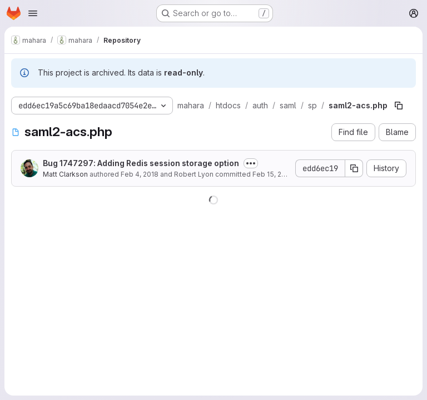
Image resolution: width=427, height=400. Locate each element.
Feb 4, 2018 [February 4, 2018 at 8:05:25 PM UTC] (139, 174)
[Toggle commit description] (251, 163)
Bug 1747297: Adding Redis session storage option (141, 163)
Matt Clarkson (65, 174)
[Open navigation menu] (33, 13)
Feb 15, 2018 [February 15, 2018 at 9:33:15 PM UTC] (272, 174)
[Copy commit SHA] (354, 168)
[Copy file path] (399, 105)
